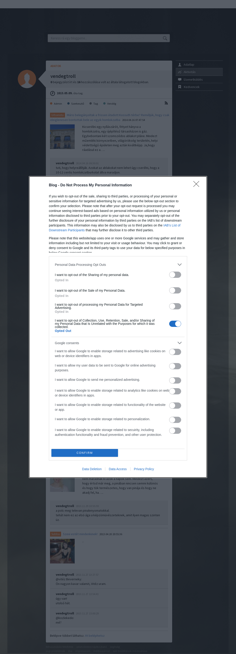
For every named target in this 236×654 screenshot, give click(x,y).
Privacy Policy (144, 469)
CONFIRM (84, 453)
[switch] (175, 275)
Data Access (118, 469)
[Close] (197, 185)
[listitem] (118, 264)
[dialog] (118, 327)
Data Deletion (92, 469)
